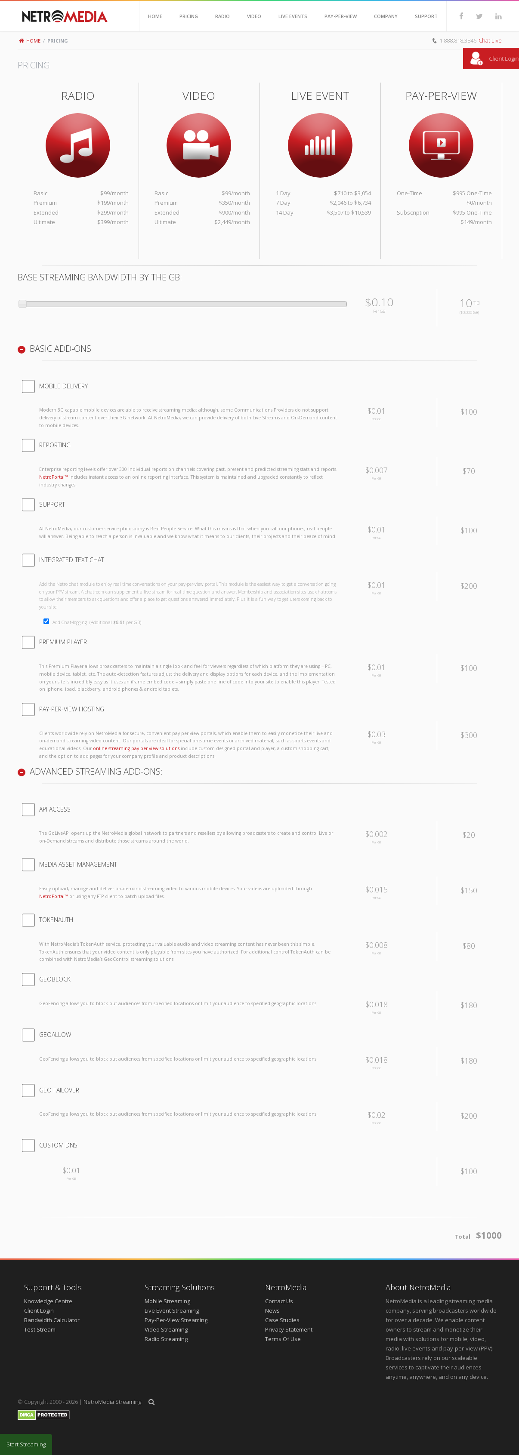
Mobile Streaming (167, 1301)
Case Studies (282, 1320)
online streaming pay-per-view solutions (136, 748)
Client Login (39, 1310)
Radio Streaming (166, 1339)
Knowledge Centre (48, 1301)
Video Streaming (166, 1329)
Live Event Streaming (172, 1310)
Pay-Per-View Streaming (176, 1320)
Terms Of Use (283, 1339)
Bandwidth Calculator (52, 1320)
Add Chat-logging (97, 622)
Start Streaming (26, 1444)
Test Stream (40, 1329)
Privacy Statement (288, 1329)
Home (29, 40)
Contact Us (279, 1301)
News (272, 1310)
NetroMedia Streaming (112, 1402)
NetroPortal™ (53, 477)
